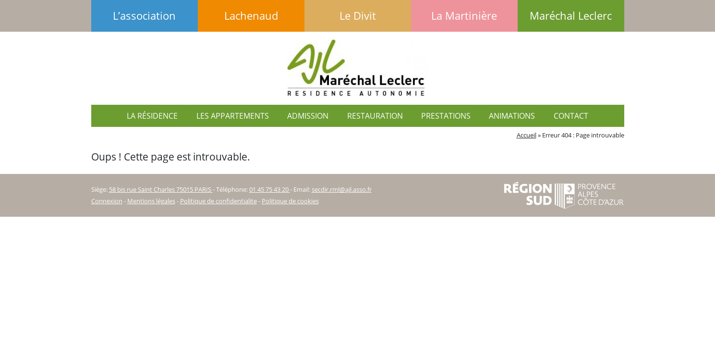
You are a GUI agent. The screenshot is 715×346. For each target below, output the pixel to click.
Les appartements (232, 116)
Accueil (526, 135)
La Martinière (464, 15)
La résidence (152, 116)
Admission (307, 116)
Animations (512, 116)
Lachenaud (251, 15)
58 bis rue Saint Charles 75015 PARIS (161, 189)
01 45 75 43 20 (269, 189)
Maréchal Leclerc (571, 15)
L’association (144, 15)
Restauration (375, 116)
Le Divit (357, 15)
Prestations (446, 116)
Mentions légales (151, 201)
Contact (571, 116)
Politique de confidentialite (218, 201)
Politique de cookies (290, 201)
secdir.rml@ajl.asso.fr (342, 189)
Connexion (106, 201)
